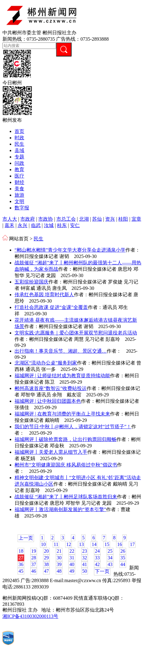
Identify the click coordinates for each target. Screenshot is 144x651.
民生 (19, 144)
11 (56, 544)
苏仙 (97, 219)
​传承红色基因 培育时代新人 (44, 294)
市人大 (9, 219)
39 (59, 564)
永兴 (22, 225)
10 (43, 544)
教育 (19, 169)
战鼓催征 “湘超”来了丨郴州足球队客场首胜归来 (66, 496)
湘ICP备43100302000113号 (30, 616)
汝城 (49, 225)
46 (33, 571)
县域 (19, 150)
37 (33, 564)
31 (71, 557)
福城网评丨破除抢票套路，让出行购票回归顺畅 (65, 439)
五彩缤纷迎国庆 (32, 281)
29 (46, 557)
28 (33, 557)
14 (94, 544)
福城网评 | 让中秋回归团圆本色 (48, 401)
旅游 (19, 195)
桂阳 (123, 219)
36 (20, 564)
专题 (19, 156)
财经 (19, 182)
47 (46, 571)
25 (110, 551)
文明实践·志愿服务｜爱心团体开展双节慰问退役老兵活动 (76, 332)
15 (106, 544)
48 (59, 571)
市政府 (27, 219)
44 (122, 564)
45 (20, 571)
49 (71, 571)
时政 (19, 137)
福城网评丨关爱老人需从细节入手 (51, 452)
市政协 (45, 219)
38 (46, 564)
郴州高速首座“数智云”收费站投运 (51, 388)
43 (110, 564)
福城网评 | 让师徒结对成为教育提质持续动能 (62, 375)
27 (20, 557)
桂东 (62, 225)
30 (59, 557)
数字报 (22, 207)
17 (132, 544)
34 (110, 557)
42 (97, 564)
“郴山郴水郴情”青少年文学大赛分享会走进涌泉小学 (70, 250)
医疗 (19, 175)
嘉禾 (9, 225)
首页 (19, 131)
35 (122, 557)
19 (33, 551)
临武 (36, 225)
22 (71, 551)
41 (84, 564)
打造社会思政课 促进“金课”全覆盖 (51, 307)
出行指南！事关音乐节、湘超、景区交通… (61, 351)
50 (84, 571)
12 (68, 544)
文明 (19, 201)
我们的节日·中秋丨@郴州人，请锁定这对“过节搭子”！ (73, 426)
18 (20, 551)
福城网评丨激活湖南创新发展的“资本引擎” (60, 509)
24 (97, 551)
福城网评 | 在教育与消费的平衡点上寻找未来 (62, 413)
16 (119, 544)
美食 (19, 188)
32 (84, 557)
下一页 (102, 571)
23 (84, 551)
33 (97, 557)
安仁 (75, 225)
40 (71, 564)
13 (81, 544)
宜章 (136, 219)
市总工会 (66, 219)
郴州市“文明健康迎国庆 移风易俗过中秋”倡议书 (66, 464)
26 (122, 551)
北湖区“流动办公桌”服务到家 (46, 362)
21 (59, 551)
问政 (19, 163)
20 (46, 551)
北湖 (84, 219)
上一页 (25, 538)
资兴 (110, 219)
